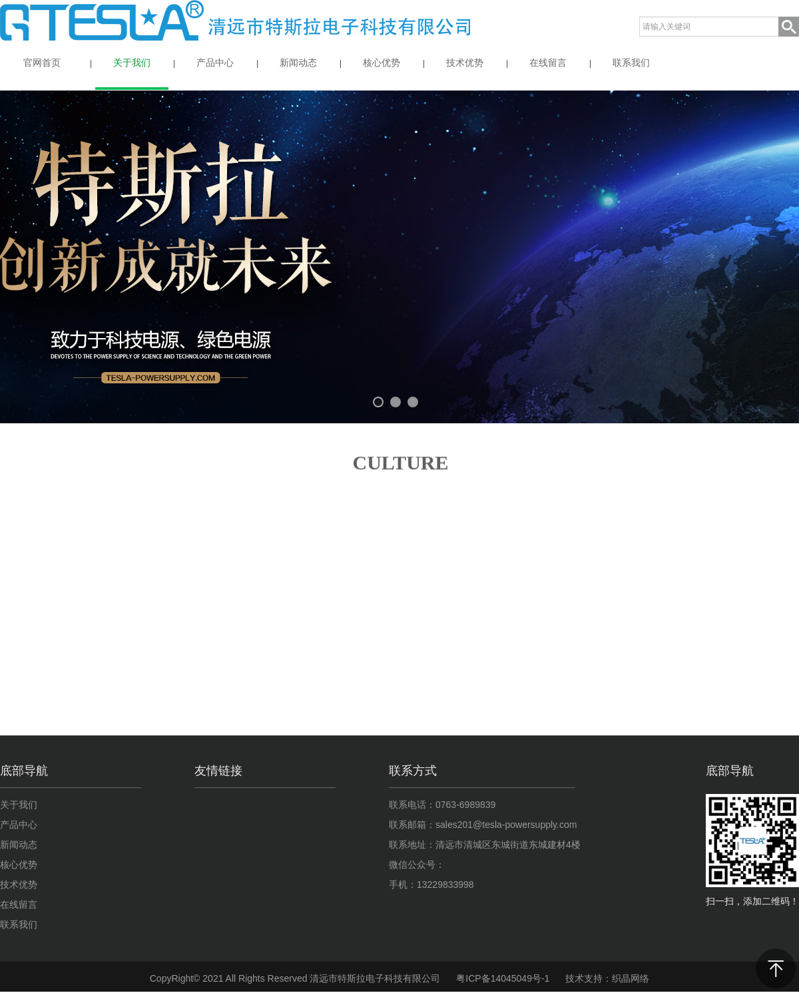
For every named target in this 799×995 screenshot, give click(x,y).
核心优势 (18, 864)
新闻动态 (18, 844)
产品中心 (18, 824)
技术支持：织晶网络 (607, 978)
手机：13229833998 (431, 884)
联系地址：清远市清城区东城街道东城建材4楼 (485, 844)
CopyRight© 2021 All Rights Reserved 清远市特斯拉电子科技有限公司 (295, 978)
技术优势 (18, 884)
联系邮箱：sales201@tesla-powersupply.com (483, 824)
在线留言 (18, 904)
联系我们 (18, 924)
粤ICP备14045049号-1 (502, 978)
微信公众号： (417, 864)
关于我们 (18, 804)
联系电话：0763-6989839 (442, 804)
